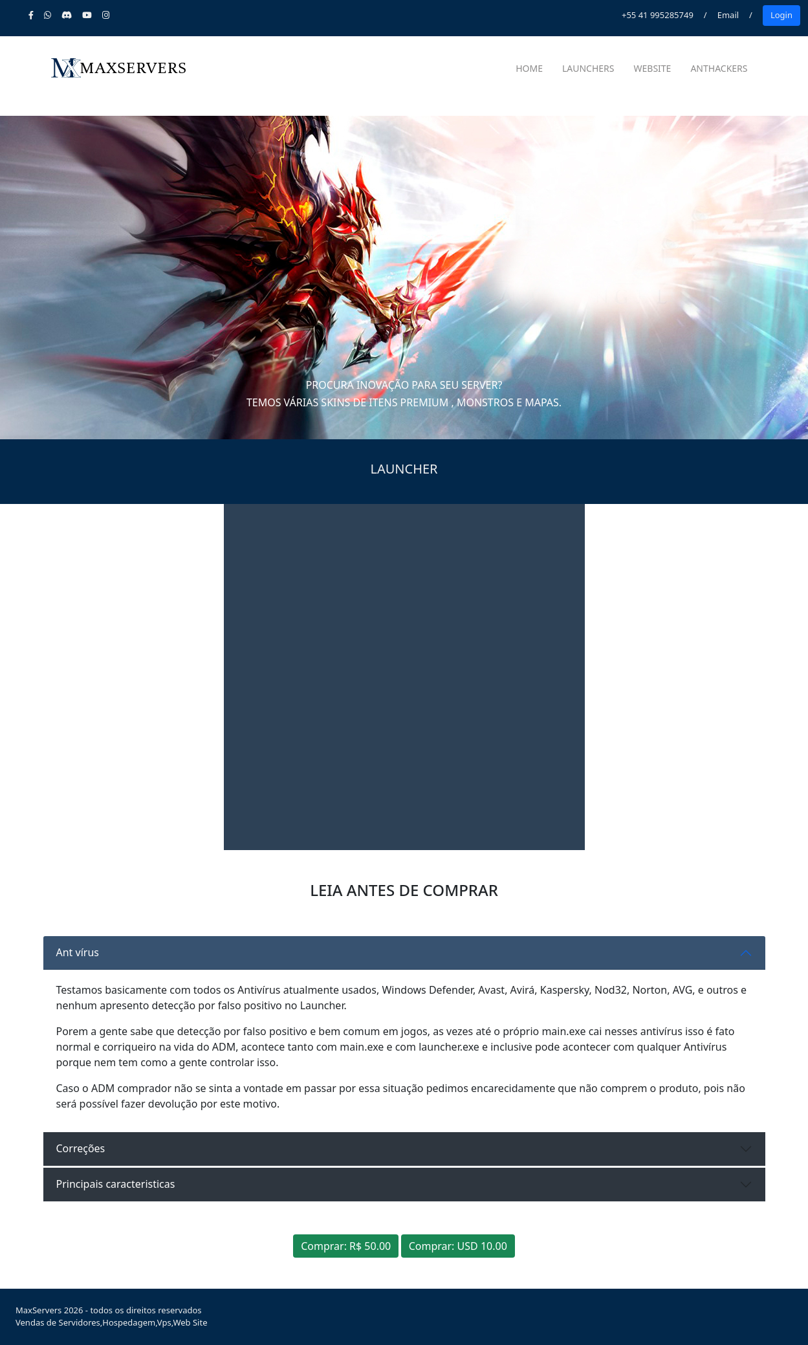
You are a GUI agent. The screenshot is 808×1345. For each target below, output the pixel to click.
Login (781, 15)
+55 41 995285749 (657, 15)
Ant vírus (77, 952)
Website (652, 68)
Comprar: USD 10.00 (458, 1246)
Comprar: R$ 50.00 (346, 1246)
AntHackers (718, 68)
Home (529, 68)
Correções (80, 1148)
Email (728, 15)
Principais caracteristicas (115, 1184)
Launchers (588, 68)
